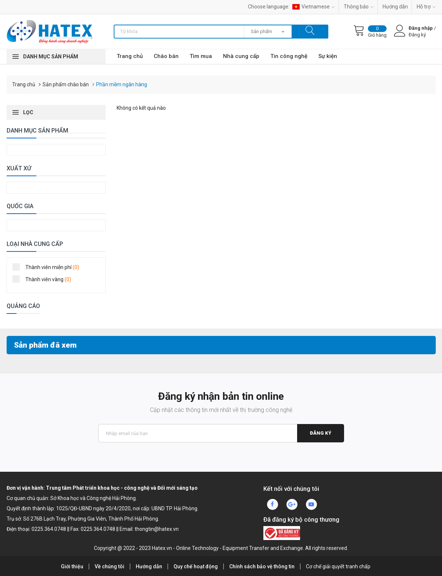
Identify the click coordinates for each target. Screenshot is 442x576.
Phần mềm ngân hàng (121, 84)
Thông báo (359, 7)
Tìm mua (201, 56)
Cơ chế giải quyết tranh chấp (338, 566)
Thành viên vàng (44, 279)
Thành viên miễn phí (48, 267)
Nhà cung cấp (241, 56)
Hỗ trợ (426, 7)
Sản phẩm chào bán (66, 84)
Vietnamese (313, 7)
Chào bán (166, 56)
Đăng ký (320, 433)
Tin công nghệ (288, 56)
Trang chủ (130, 56)
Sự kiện (327, 56)
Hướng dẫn (395, 7)
